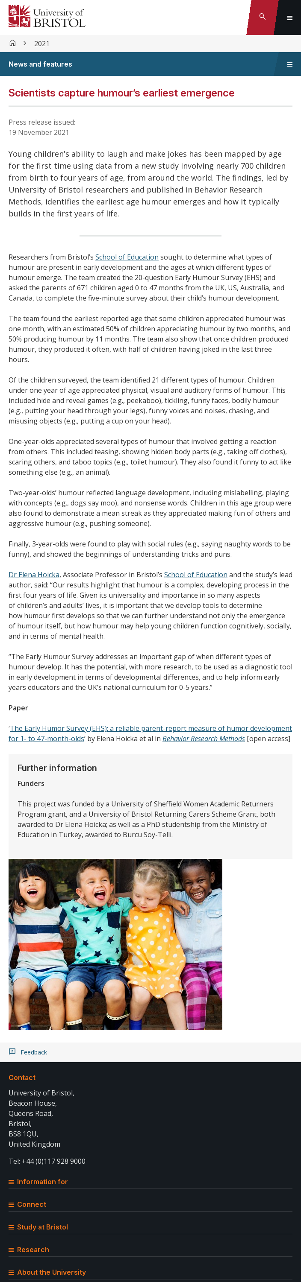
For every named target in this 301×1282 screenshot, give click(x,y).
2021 (42, 43)
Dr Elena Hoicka (34, 574)
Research (29, 1249)
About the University (47, 1272)
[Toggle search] (262, 17)
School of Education (127, 257)
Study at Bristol (38, 1227)
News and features (40, 64)
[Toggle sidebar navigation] (290, 64)
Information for (38, 1181)
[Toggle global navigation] (290, 17)
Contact (22, 1077)
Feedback (34, 1052)
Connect (27, 1204)
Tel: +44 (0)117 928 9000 (47, 1161)
